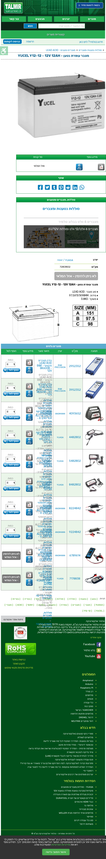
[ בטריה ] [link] (27, 599)
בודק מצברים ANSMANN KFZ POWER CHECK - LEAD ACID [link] (45, 555)
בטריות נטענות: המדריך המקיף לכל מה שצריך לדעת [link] (68, 741)
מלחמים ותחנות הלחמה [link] (82, 713)
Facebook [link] (92, 644)
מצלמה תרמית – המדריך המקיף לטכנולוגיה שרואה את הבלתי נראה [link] (61, 748)
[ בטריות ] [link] (16, 599)
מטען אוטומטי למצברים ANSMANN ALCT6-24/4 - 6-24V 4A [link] (44, 531)
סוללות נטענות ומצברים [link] (90, 50)
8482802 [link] (75, 484)
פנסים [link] (90, 699)
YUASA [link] (60, 437)
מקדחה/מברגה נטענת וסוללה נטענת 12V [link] (73, 790)
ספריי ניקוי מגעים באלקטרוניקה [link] (78, 733)
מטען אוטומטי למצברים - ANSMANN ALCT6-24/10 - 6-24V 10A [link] (43, 413)
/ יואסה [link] (65, 260)
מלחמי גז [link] (88, 805)
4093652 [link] (75, 413)
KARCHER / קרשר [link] (84, 710)
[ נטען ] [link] (94, 599)
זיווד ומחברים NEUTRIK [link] (82, 721)
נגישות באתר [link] (18, 659)
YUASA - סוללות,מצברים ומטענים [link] (77, 787)
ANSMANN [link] (60, 414)
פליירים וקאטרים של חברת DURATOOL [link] (74, 798)
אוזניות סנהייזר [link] (86, 809)
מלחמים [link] (89, 695)
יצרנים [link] (66, 19)
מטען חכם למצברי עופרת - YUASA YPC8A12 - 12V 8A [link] (44, 484)
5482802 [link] (75, 461)
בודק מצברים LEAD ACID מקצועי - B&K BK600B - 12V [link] (44, 365)
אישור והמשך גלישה (56, 852)
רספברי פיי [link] (88, 770)
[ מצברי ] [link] (9, 605)
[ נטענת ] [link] (83, 599)
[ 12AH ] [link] (30, 605)
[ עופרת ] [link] (64, 605)
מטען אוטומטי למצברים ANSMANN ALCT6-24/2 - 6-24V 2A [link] (44, 508)
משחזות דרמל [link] (86, 824)
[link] (13, 8)
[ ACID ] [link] (19, 605)
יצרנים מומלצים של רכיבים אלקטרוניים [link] (74, 774)
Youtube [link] (93, 656)
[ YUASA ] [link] (99, 605)
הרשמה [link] (30, 41)
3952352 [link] (75, 389)
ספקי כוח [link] (88, 706)
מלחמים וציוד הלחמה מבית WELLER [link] (76, 813)
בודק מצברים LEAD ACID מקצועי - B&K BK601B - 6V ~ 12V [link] (44, 389)
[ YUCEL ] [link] (99, 610)
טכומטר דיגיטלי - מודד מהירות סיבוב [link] (75, 745)
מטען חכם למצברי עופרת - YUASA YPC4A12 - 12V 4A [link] (44, 460)
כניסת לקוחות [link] (12, 41)
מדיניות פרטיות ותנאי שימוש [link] (19, 667)
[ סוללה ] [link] (72, 599)
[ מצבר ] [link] (87, 605)
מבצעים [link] (40, 19)
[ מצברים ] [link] (76, 605)
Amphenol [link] (88, 680)
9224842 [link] (75, 532)
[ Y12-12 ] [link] (87, 610)
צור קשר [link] (14, 19)
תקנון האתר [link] (19, 663)
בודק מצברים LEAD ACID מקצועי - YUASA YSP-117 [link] (44, 578)
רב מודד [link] (89, 691)
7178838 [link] (74, 578)
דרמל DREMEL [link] (86, 717)
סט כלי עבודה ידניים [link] (83, 820)
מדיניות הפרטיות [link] (60, 844)
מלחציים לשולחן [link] (85, 737)
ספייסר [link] (90, 816)
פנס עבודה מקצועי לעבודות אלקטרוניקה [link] (74, 759)
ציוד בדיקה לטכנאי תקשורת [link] (80, 752)
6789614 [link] (74, 555)
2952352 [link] (75, 366)
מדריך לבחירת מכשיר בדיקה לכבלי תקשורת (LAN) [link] (69, 756)
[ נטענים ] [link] (52, 605)
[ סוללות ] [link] (60, 599)
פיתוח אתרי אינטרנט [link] (13, 619)
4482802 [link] (75, 437)
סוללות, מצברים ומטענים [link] (47, 474)
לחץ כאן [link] (91, 41)
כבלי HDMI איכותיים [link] (84, 802)
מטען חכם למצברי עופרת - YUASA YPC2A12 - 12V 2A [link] (44, 436)
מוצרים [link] (92, 19)
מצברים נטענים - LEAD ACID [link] (60, 50)
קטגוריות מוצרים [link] (56, 34)
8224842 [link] (75, 508)
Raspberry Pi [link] (86, 687)
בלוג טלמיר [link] (92, 650)
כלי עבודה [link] (88, 702)
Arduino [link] (89, 684)
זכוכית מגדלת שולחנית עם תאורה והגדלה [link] (73, 794)
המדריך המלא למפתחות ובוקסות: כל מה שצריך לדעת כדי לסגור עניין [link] (60, 767)
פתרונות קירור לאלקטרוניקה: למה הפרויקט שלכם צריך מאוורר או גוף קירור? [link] (56, 763)
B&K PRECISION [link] (60, 366)
